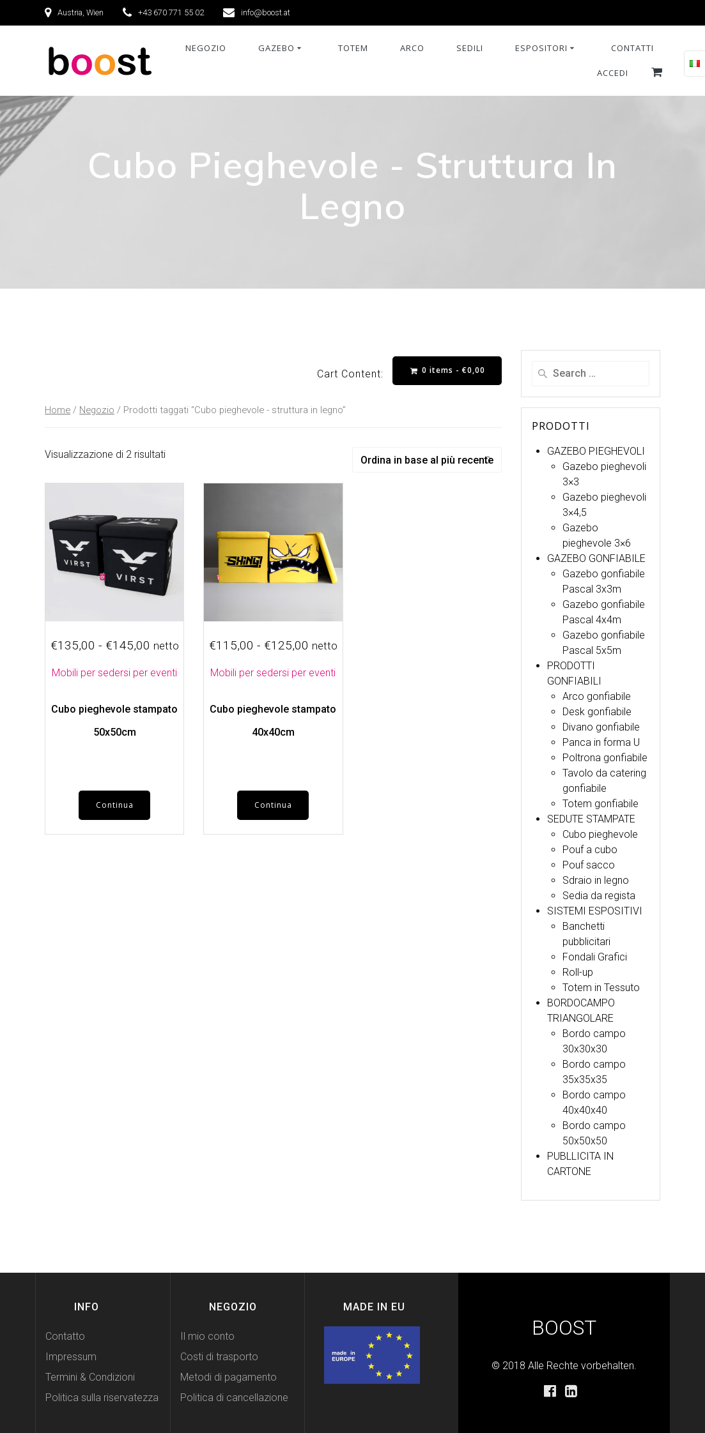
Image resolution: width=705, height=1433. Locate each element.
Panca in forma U (601, 742)
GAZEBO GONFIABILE (596, 558)
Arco (412, 48)
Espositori (541, 48)
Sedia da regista (598, 896)
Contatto (65, 1336)
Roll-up (577, 972)
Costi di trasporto (219, 1357)
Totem (353, 48)
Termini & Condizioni (90, 1377)
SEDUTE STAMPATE (591, 819)
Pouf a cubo (589, 850)
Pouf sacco (588, 865)
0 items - (447, 370)
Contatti (632, 48)
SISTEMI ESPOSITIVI (594, 911)
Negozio (96, 410)
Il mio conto (207, 1336)
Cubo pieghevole (600, 834)
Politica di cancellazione (234, 1397)
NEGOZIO (205, 48)
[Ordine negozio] (427, 460)
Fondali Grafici (594, 957)
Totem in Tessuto (601, 988)
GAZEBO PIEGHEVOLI (596, 451)
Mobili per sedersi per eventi (114, 673)
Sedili (469, 48)
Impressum (71, 1357)
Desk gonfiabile (596, 712)
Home (57, 410)
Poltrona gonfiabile (604, 758)
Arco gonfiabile (596, 696)
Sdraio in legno (595, 880)
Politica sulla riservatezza (102, 1397)
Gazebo (276, 48)
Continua (115, 805)
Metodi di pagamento (228, 1377)
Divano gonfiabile (601, 727)
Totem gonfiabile (600, 804)
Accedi (612, 73)
